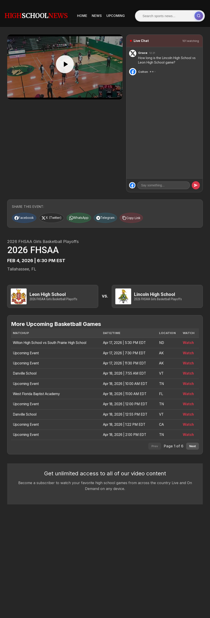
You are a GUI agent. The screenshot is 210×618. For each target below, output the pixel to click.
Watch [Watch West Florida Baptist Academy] (188, 394)
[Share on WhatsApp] (89, 214)
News (177, 14)
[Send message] (196, 181)
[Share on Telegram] (121, 214)
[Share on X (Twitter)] (58, 214)
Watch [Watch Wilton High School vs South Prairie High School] (188, 343)
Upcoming (196, 14)
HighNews (36, 14)
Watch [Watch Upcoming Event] (188, 354)
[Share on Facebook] (26, 214)
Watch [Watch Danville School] (188, 374)
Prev (154, 447)
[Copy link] (151, 214)
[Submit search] (142, 14)
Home (163, 14)
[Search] (109, 13)
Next (192, 447)
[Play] (65, 60)
